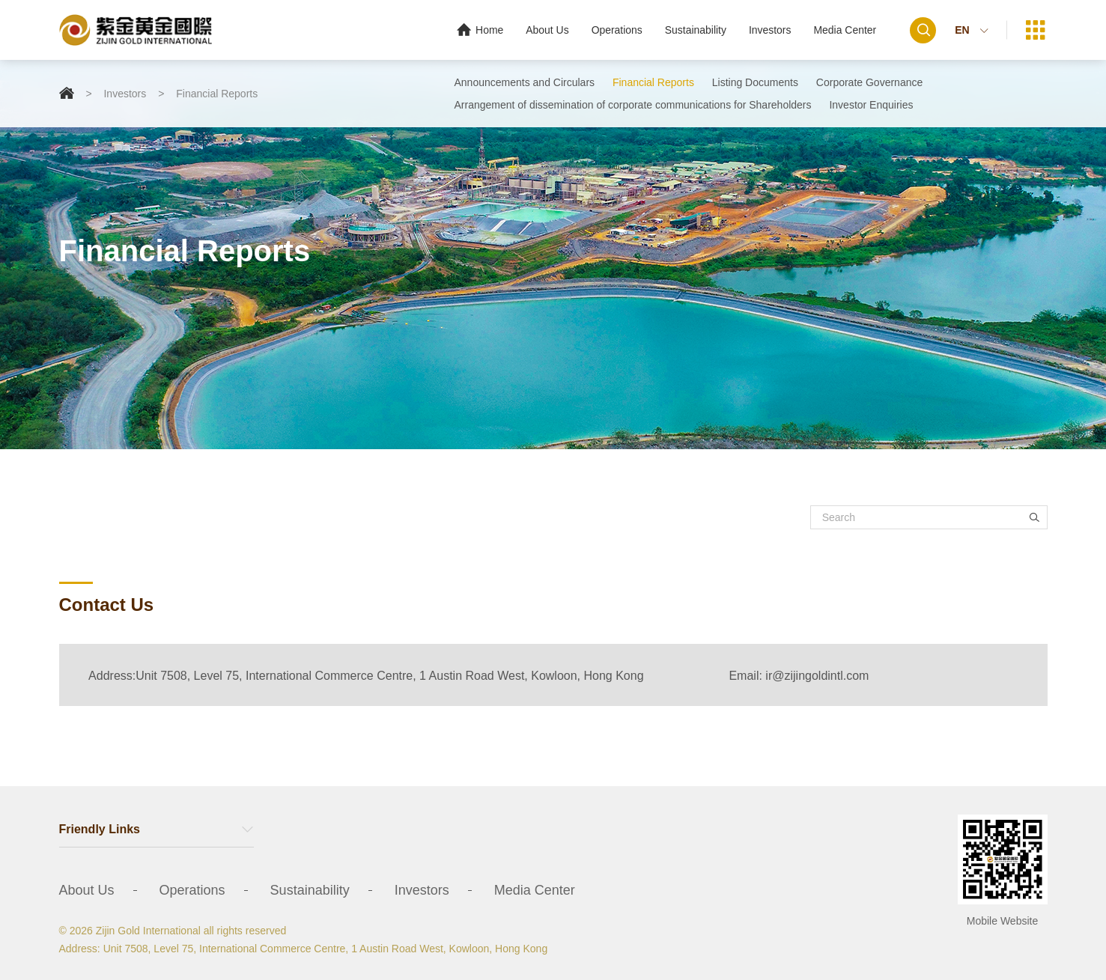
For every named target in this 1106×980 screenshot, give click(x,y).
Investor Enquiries (871, 105)
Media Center (844, 30)
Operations (615, 30)
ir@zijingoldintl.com (817, 675)
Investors (769, 30)
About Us (546, 30)
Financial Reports (217, 94)
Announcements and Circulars (525, 82)
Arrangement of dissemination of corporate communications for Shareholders (633, 105)
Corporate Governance (869, 82)
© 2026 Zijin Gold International (130, 931)
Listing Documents (755, 82)
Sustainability (695, 30)
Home (478, 29)
